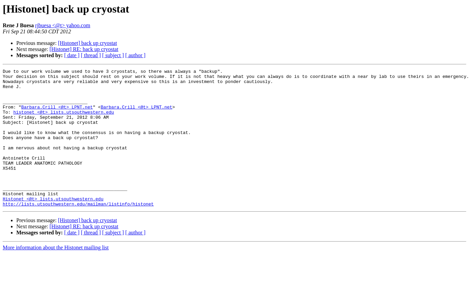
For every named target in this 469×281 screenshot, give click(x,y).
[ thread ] (91, 55)
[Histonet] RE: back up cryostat (84, 49)
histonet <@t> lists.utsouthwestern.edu (63, 121)
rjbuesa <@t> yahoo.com (62, 25)
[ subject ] (113, 55)
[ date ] (71, 55)
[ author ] (135, 55)
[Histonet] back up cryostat (87, 43)
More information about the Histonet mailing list (56, 275)
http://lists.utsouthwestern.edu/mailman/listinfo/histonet (78, 231)
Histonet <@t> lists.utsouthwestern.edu (53, 225)
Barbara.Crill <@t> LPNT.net (57, 115)
